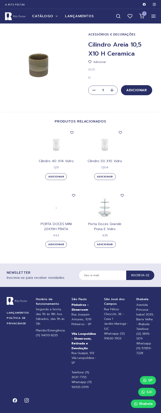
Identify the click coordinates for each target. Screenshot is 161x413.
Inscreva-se (140, 275)
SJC (147, 392)
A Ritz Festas (15, 5)
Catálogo (45, 16)
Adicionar (136, 90)
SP (148, 380)
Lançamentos (79, 16)
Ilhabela (143, 403)
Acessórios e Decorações (112, 34)
